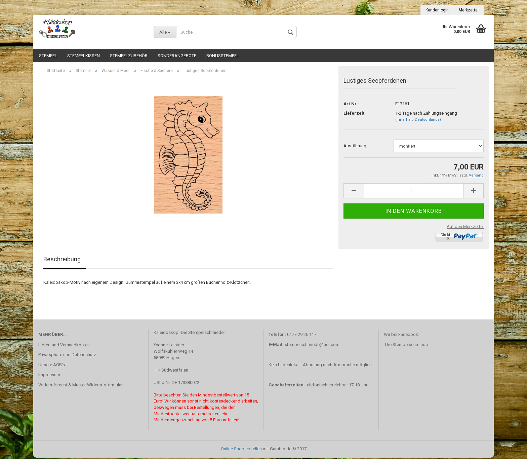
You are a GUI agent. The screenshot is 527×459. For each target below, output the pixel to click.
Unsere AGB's (51, 366)
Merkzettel (469, 10)
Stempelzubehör (129, 55)
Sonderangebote (177, 55)
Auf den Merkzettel (465, 227)
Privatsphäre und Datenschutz (67, 355)
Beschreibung (62, 260)
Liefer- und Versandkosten (64, 345)
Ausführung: (355, 147)
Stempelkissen (83, 55)
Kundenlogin (437, 10)
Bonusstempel (222, 55)
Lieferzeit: (354, 114)
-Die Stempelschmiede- (406, 345)
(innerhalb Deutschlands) (418, 121)
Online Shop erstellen (241, 450)
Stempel (48, 55)
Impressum (49, 376)
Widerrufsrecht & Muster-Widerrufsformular (80, 386)
